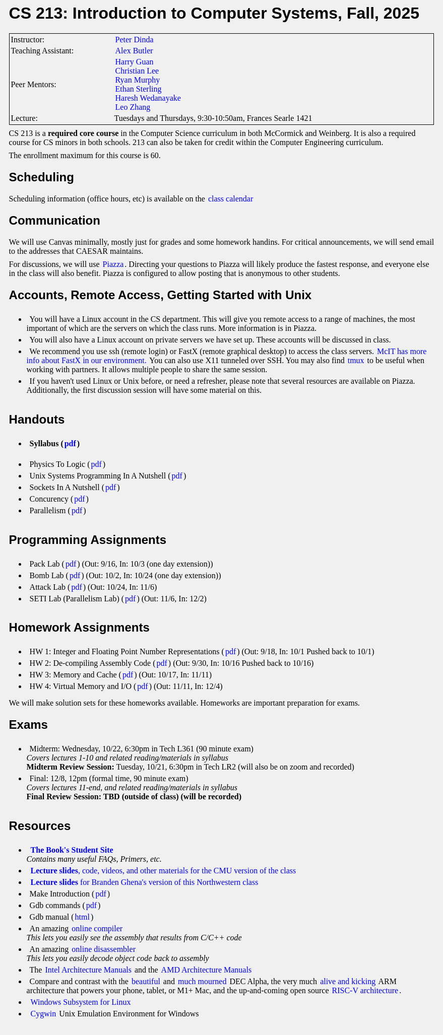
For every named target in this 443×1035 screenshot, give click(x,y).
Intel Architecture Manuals (88, 969)
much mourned (202, 981)
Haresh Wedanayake (148, 98)
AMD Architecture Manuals (206, 969)
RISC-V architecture (365, 990)
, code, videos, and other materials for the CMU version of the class (163, 870)
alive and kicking (347, 981)
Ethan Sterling (138, 89)
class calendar (230, 198)
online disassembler (104, 949)
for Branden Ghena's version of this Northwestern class (145, 882)
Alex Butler (134, 50)
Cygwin (43, 1013)
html (82, 917)
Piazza (113, 264)
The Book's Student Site (72, 850)
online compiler (97, 928)
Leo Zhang (133, 107)
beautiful (146, 981)
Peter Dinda (134, 39)
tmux (356, 360)
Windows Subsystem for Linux (81, 1002)
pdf (70, 443)
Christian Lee (137, 70)
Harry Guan (134, 61)
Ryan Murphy (137, 80)
